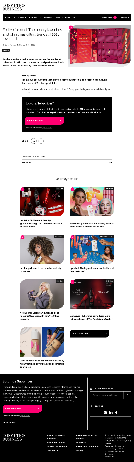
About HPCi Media (55, 442)
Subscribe (109, 17)
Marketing (6, 50)
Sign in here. (47, 128)
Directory (70, 18)
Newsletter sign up (56, 446)
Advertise (81, 442)
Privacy (79, 450)
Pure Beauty (35, 18)
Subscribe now (35, 120)
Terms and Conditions (87, 446)
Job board (48, 18)
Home (7, 18)
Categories (18, 18)
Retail (61, 329)
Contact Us (52, 450)
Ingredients (59, 236)
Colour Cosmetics (106, 236)
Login (124, 18)
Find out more (9, 423)
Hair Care (60, 188)
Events (59, 18)
